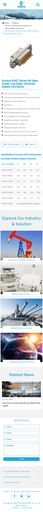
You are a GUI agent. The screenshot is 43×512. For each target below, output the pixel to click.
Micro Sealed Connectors (14, 28)
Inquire (30, 144)
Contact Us (7, 492)
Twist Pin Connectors (12, 482)
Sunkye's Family (18, 492)
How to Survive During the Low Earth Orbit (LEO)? (21, 404)
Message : (9, 446)
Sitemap (15, 508)
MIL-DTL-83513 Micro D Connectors (18, 26)
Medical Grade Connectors (21, 294)
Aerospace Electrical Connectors (22, 362)
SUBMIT (21, 459)
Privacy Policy (27, 508)
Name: (8, 427)
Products (15, 23)
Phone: (8, 433)
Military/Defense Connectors (21, 328)
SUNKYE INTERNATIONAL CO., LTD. (25, 503)
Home (7, 23)
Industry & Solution (33, 492)
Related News (21, 375)
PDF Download (11, 144)
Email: (8, 439)
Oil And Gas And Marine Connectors (21, 260)
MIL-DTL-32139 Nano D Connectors (17, 477)
